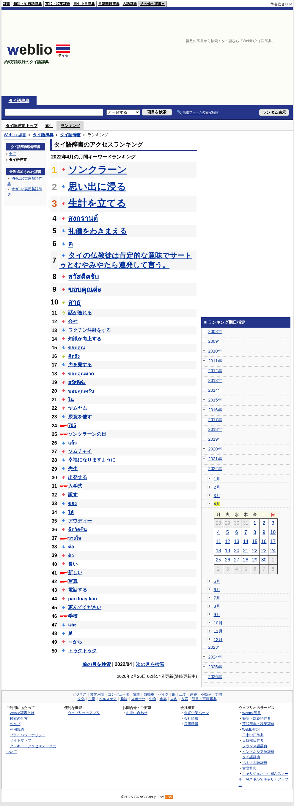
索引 (49, 125)
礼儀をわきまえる (97, 231)
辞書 (6, 4)
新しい (75, 572)
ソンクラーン (97, 169)
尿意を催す (80, 416)
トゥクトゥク (82, 650)
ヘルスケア (108, 699)
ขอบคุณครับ (81, 391)
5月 (217, 581)
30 (264, 559)
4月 (217, 504)
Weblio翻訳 (251, 729)
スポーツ (138, 699)
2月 (217, 487)
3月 (217, 495)
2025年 (215, 666)
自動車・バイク (156, 694)
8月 (217, 606)
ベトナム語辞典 (254, 762)
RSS (168, 797)
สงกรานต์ (83, 218)
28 (246, 559)
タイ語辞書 (70, 134)
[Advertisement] (196, 53)
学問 (218, 694)
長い (73, 564)
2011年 (215, 360)
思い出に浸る (97, 186)
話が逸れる (80, 312)
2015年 (215, 400)
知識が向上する (84, 338)
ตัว (71, 555)
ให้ (71, 512)
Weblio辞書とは (22, 713)
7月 (217, 598)
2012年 (215, 370)
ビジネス (79, 694)
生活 (91, 699)
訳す (73, 494)
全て (12, 153)
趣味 (124, 699)
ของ (72, 503)
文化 (81, 699)
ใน (71, 399)
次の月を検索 (150, 664)
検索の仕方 (19, 718)
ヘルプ (15, 724)
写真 (73, 581)
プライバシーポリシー (27, 735)
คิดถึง (74, 356)
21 (246, 550)
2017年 (215, 419)
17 (273, 541)
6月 (217, 589)
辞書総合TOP (281, 4)
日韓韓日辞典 (109, 4)
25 (218, 559)
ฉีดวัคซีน (77, 529)
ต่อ (71, 546)
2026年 (215, 676)
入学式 (75, 485)
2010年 (215, 351)
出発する (77, 477)
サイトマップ (20, 740)
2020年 (215, 449)
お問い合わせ (136, 713)
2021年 (215, 458)
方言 (184, 699)
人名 (173, 699)
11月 (218, 631)
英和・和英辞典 (57, 4)
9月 (217, 614)
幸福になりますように (92, 459)
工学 (182, 694)
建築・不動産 (200, 694)
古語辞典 (130, 4)
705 (72, 425)
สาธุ (74, 302)
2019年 (215, 439)
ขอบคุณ (76, 347)
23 (264, 550)
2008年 (215, 331)
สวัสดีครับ (83, 277)
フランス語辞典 (254, 746)
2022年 (215, 468)
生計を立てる (97, 203)
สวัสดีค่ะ (77, 382)
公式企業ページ (196, 713)
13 (236, 541)
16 (264, 541)
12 (227, 541)
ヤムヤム (77, 407)
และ (72, 624)
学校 (73, 615)
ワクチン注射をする (89, 330)
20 (236, 550)
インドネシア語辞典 (258, 751)
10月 (218, 623)
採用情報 (191, 724)
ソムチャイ (80, 451)
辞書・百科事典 (204, 699)
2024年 (215, 657)
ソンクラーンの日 (87, 434)
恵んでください (84, 607)
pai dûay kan (82, 598)
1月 (217, 479)
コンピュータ (118, 694)
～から (75, 641)
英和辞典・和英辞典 (258, 724)
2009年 (215, 341)
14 (246, 541)
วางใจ (74, 538)
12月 (218, 639)
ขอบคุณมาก (81, 373)
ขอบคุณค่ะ (84, 289)
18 (218, 550)
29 (254, 559)
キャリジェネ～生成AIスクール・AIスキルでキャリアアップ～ (263, 779)
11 (218, 541)
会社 (73, 321)
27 (236, 559)
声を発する (80, 364)
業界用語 (97, 694)
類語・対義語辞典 (27, 4)
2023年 (215, 647)
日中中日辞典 (84, 4)
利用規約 (17, 729)
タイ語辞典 (19, 100)
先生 (73, 468)
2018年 (215, 429)
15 (254, 541)
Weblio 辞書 (15, 134)
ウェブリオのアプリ (84, 713)
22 (254, 550)
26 (227, 559)
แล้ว (72, 442)
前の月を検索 (96, 664)
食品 (163, 699)
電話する (77, 589)
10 (273, 532)
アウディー (80, 520)
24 (273, 550)
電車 (136, 694)
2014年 (215, 390)
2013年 (215, 380)
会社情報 (191, 718)
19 (227, 550)
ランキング (70, 125)
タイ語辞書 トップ (22, 125)
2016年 (215, 409)
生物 (152, 699)
